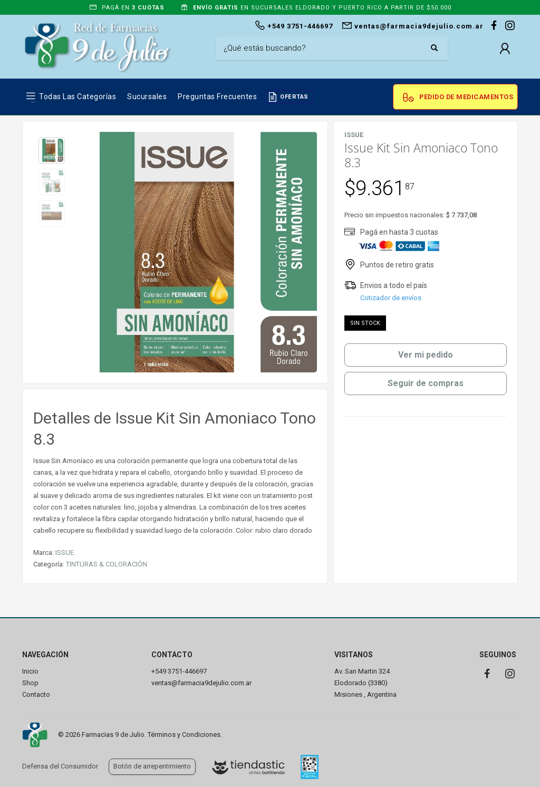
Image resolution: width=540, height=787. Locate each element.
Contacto (36, 694)
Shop (30, 683)
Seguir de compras (426, 383)
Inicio (30, 671)
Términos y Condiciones (184, 734)
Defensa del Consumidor (60, 766)
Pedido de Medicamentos (466, 97)
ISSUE (64, 552)
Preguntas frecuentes (217, 96)
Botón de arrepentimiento (152, 766)
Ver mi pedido (425, 355)
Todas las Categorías (77, 96)
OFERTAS (294, 96)
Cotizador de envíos (390, 298)
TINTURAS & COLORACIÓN (106, 564)
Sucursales (147, 96)
